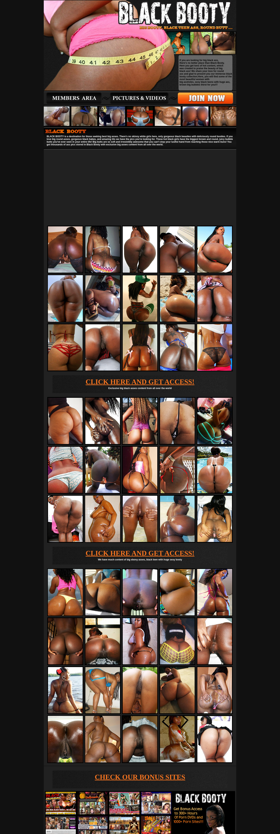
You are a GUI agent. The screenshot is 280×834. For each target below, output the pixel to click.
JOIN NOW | (138, 818)
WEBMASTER (154, 818)
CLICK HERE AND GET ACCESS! (140, 307)
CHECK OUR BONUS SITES (140, 702)
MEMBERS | (125, 818)
